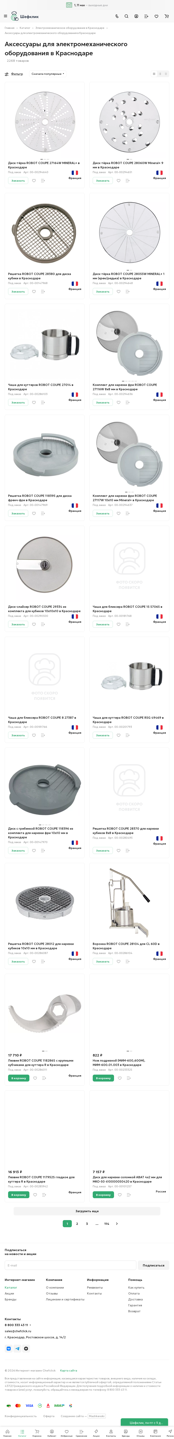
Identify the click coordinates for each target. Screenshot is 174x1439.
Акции (9, 1293)
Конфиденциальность (21, 1416)
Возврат (134, 1311)
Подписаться (153, 1265)
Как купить (136, 1287)
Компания (54, 1280)
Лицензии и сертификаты (65, 1299)
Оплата (134, 1293)
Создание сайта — (83, 1416)
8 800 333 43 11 (16, 1325)
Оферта (48, 1416)
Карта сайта (68, 1370)
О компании (55, 1287)
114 (106, 1224)
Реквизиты (95, 1287)
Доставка (135, 1299)
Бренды (10, 1299)
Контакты (94, 1293)
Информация (98, 1280)
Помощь (135, 1280)
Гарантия (135, 1305)
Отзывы (52, 1293)
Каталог (11, 1287)
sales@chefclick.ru (18, 1331)
